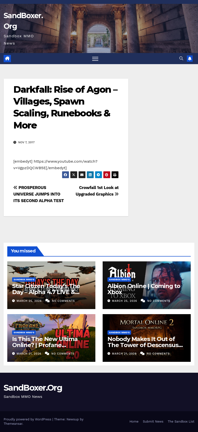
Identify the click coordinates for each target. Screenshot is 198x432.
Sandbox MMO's (24, 279)
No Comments (63, 301)
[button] (181, 58)
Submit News (153, 421)
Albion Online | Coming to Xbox (143, 289)
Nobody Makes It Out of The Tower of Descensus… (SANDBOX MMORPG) (144, 345)
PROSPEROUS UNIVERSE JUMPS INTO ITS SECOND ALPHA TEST (38, 194)
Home (134, 421)
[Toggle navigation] (95, 58)
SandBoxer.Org (33, 388)
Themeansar (13, 423)
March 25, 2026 (30, 301)
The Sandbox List (181, 421)
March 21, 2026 (29, 353)
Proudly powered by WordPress (28, 419)
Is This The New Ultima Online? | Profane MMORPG (45, 345)
